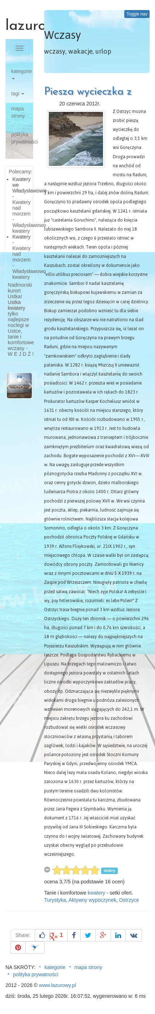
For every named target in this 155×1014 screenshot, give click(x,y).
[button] (8, 385)
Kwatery (21, 237)
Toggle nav (136, 14)
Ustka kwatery (16, 305)
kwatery (96, 893)
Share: (23, 935)
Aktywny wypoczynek (92, 900)
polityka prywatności (22, 138)
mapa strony (18, 112)
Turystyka (55, 900)
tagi (17, 93)
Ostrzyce (129, 900)
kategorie (21, 73)
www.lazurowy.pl (57, 985)
